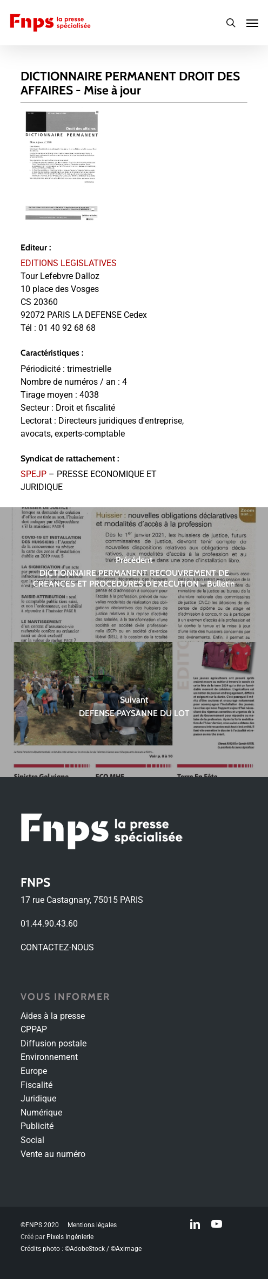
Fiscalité (36, 1085)
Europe (34, 1071)
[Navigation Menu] (252, 22)
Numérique (41, 1112)
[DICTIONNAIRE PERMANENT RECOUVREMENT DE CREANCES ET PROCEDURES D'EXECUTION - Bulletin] (134, 574)
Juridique (38, 1098)
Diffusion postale (53, 1043)
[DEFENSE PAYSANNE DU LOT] (134, 709)
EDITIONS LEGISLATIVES (69, 263)
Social (32, 1140)
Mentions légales (92, 1225)
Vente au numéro (53, 1154)
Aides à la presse (53, 1016)
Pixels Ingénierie (69, 1237)
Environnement (49, 1057)
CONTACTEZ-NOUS (57, 947)
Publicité (37, 1126)
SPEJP (33, 474)
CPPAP (34, 1029)
